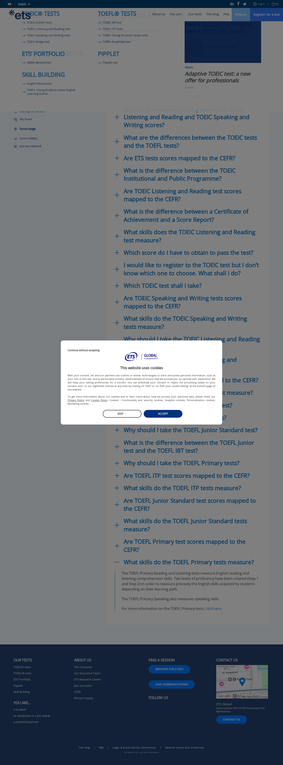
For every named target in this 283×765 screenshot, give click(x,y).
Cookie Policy (99, 400)
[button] (141, 356)
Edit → (122, 414)
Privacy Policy (76, 400)
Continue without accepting (83, 350)
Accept (163, 414)
